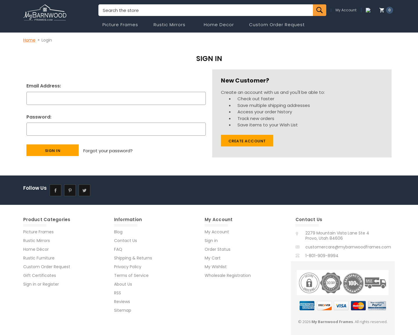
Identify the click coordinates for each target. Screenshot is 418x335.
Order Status (217, 249)
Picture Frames (120, 25)
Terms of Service (131, 275)
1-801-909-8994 (321, 256)
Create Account (247, 141)
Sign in (29, 284)
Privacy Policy (127, 267)
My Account (350, 10)
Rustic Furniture (39, 258)
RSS (117, 293)
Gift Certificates (39, 275)
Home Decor (219, 25)
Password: (38, 117)
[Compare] (370, 10)
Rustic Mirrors (169, 25)
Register (51, 284)
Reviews (122, 301)
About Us (123, 284)
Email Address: (43, 86)
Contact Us (125, 240)
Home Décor (36, 249)
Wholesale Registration (228, 275)
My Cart (213, 258)
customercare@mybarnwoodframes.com (348, 247)
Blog (118, 232)
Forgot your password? (108, 150)
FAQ (118, 249)
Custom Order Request (277, 25)
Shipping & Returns (133, 258)
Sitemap (122, 310)
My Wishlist (216, 267)
